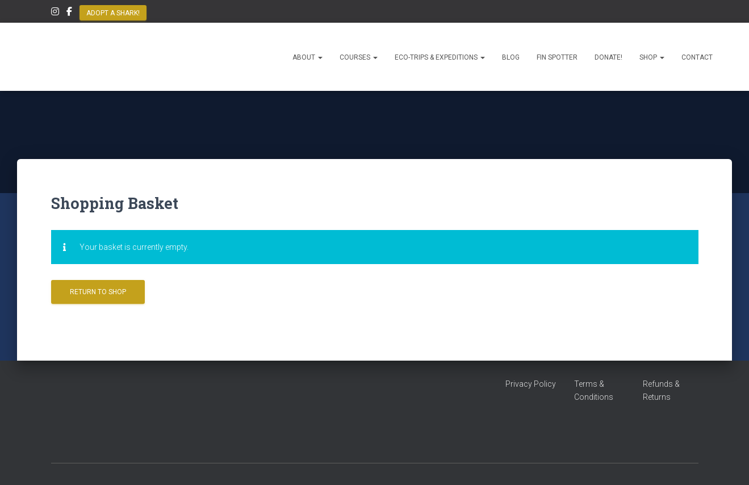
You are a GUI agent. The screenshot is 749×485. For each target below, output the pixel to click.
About (307, 57)
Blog (511, 57)
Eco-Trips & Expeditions (440, 57)
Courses (359, 57)
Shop (651, 57)
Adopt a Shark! (113, 13)
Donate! (608, 57)
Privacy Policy (530, 383)
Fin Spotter (557, 57)
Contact (697, 57)
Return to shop (98, 292)
